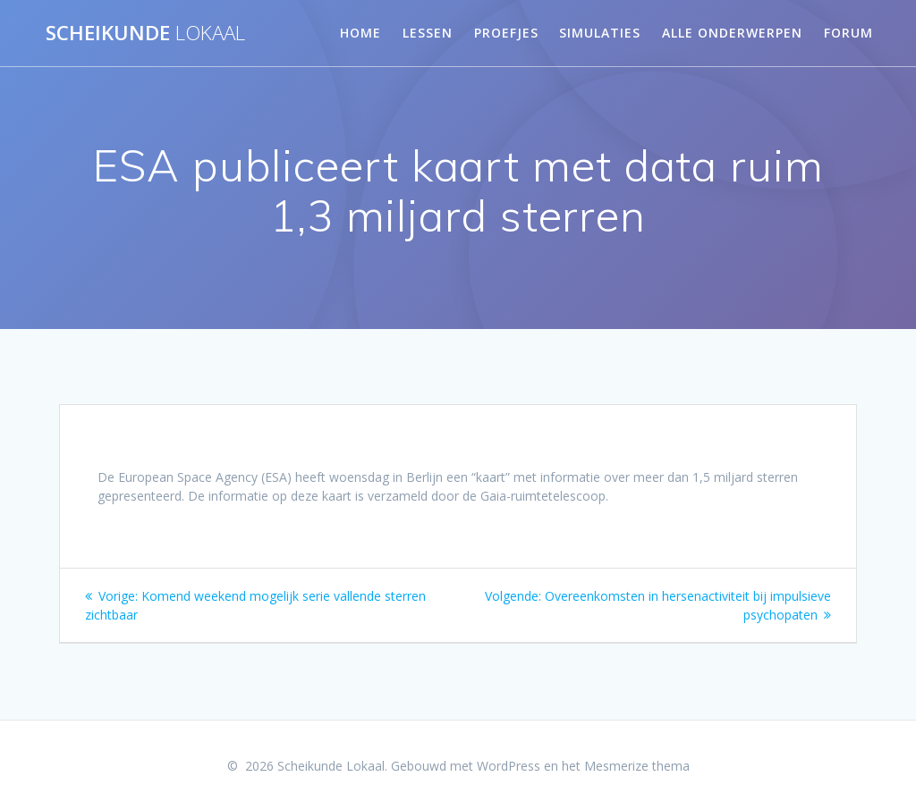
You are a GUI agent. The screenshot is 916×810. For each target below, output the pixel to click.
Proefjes (506, 32)
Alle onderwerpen (732, 32)
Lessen (428, 32)
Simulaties (599, 32)
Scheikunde (145, 33)
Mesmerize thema (637, 765)
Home (360, 32)
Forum (848, 32)
